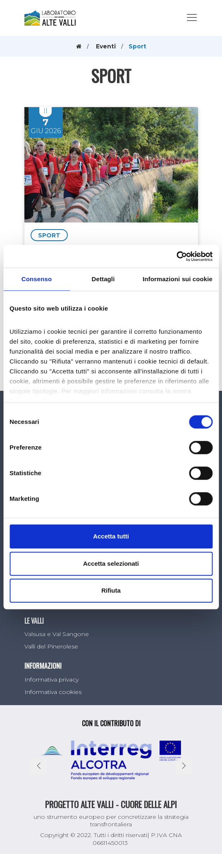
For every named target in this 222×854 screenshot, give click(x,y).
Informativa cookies (52, 692)
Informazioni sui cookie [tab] (177, 278)
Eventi (106, 46)
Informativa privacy (51, 679)
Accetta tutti (111, 536)
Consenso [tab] (36, 278)
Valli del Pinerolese (51, 646)
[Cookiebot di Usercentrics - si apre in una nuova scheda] (176, 256)
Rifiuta (111, 590)
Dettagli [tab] (103, 278)
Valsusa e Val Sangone (56, 634)
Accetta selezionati (111, 563)
